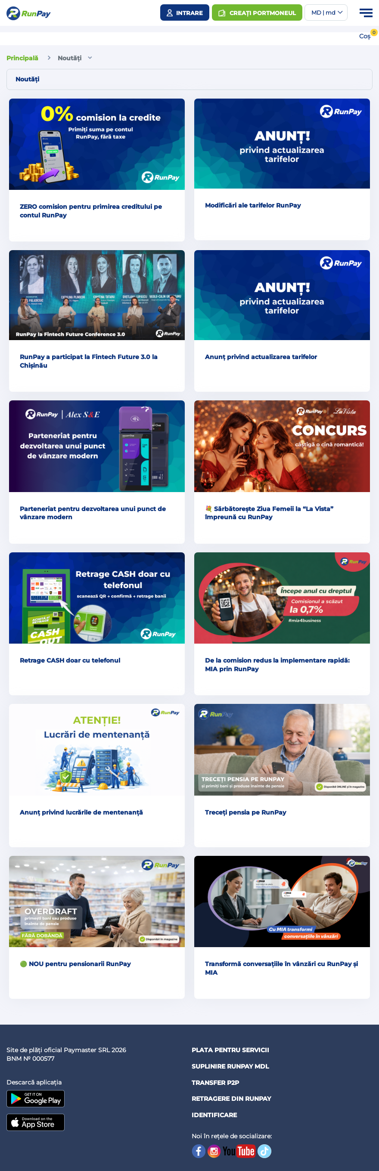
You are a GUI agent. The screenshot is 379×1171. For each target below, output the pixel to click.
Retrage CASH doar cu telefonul (70, 660)
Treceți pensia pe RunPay (245, 812)
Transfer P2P (215, 1083)
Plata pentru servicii (230, 1050)
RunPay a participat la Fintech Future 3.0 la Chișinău (89, 361)
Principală (22, 58)
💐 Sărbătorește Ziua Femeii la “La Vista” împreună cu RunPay (269, 513)
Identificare (214, 1115)
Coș (364, 36)
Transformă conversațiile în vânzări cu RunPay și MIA (281, 968)
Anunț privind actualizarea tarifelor (261, 357)
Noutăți (69, 58)
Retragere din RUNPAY (231, 1099)
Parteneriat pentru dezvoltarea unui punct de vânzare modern (93, 513)
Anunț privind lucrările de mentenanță (81, 812)
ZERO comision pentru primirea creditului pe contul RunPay (91, 211)
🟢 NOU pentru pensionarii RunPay (75, 964)
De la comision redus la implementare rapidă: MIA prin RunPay (277, 665)
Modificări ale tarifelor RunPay (253, 205)
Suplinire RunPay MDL (230, 1066)
